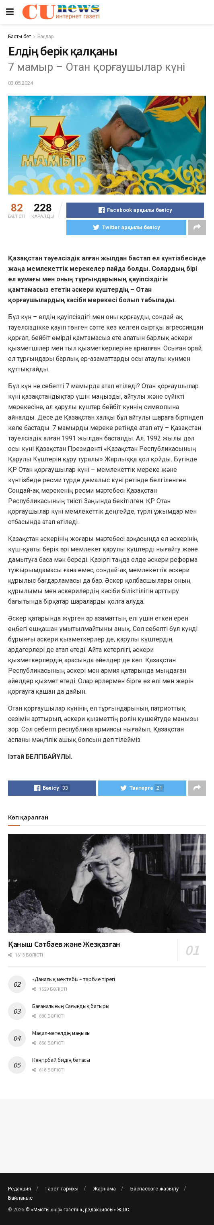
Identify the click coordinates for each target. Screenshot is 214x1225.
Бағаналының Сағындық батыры (70, 1006)
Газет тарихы (61, 1189)
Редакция (19, 1189)
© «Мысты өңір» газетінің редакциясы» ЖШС (77, 1210)
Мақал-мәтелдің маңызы (61, 1033)
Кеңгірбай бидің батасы (61, 1059)
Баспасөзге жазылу (154, 1189)
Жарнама (104, 1189)
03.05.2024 (20, 83)
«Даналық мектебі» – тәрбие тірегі (73, 979)
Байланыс (20, 1198)
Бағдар (45, 36)
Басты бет (19, 36)
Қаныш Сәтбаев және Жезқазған (64, 944)
